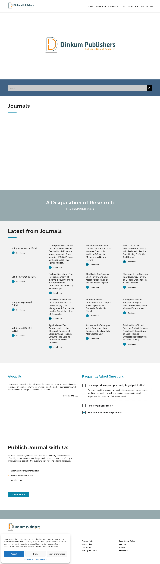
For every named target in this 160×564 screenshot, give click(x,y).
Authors (122, 543)
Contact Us (146, 6)
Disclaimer (86, 546)
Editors (122, 546)
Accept (14, 554)
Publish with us (116, 6)
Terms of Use (88, 543)
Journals (101, 6)
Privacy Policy (87, 540)
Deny (35, 554)
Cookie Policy (28, 559)
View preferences (57, 554)
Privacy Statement (40, 559)
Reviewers (123, 549)
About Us (133, 6)
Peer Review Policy (127, 540)
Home (90, 6)
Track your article (89, 549)
